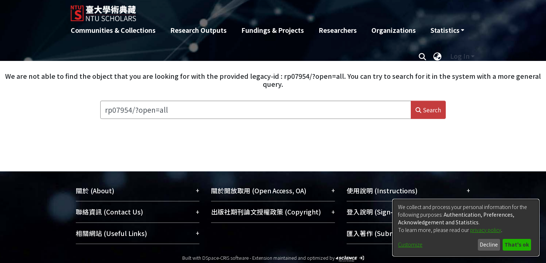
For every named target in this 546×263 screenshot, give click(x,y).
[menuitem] (447, 30)
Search (428, 109)
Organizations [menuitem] (393, 30)
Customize (410, 244)
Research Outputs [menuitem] (198, 30)
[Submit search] (422, 56)
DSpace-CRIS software (225, 257)
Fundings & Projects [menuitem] (272, 30)
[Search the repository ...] (256, 110)
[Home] (234, 10)
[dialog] (466, 228)
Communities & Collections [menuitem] (113, 30)
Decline (489, 244)
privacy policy (485, 229)
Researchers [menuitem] (338, 30)
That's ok (516, 244)
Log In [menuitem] (459, 56)
